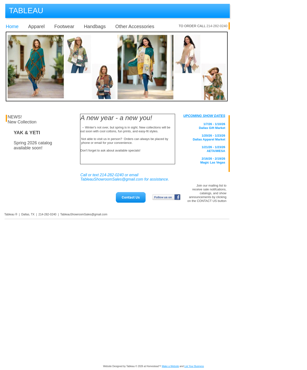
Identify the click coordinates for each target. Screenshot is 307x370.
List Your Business (194, 366)
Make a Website (170, 366)
